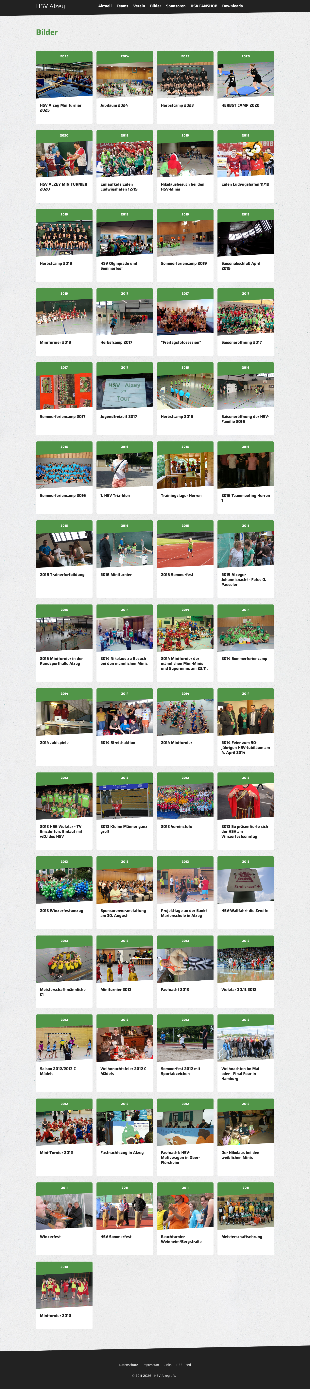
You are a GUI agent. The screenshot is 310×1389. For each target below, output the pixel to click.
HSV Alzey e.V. (165, 1375)
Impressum (151, 1364)
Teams (122, 6)
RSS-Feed (183, 1364)
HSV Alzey (50, 6)
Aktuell (105, 6)
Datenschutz (128, 1364)
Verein (139, 6)
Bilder (155, 6)
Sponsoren (176, 6)
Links (168, 1364)
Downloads (232, 6)
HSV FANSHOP (204, 6)
